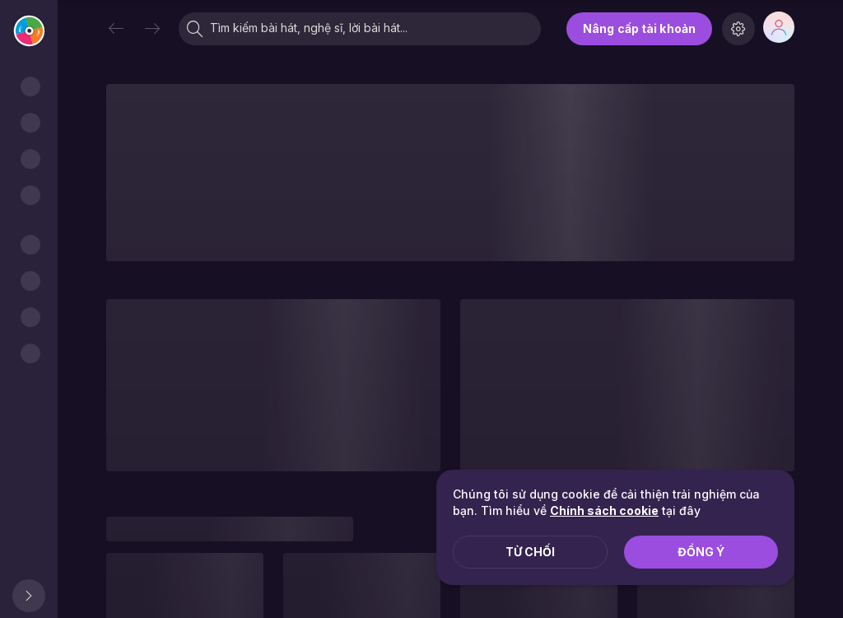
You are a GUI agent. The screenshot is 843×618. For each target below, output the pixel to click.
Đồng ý (701, 552)
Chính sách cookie (604, 510)
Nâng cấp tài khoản (639, 28)
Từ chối (530, 552)
